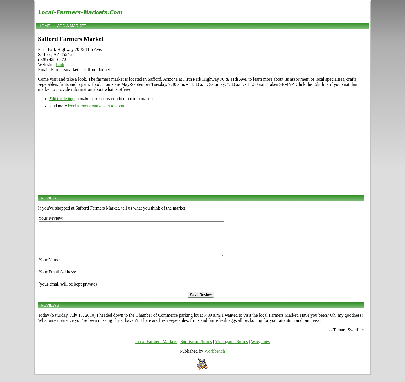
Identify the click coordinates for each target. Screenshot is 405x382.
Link (60, 64)
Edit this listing (61, 98)
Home (44, 26)
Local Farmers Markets (156, 348)
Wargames (260, 348)
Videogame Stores (231, 348)
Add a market (71, 26)
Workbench (214, 358)
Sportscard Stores (196, 348)
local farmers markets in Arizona (96, 106)
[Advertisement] (201, 151)
